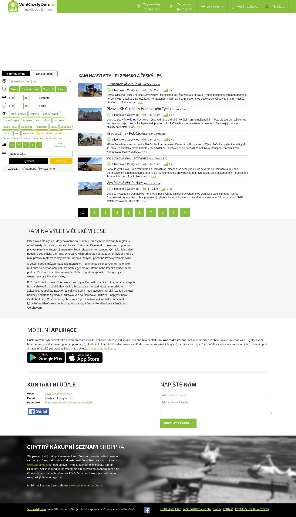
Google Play (79, 485)
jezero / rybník (51, 113)
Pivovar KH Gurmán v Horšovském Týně (147, 108)
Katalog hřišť (191, 509)
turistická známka (51, 133)
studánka (26, 126)
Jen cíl (61, 89)
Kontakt (228, 509)
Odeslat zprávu (176, 423)
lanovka (27, 120)
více (140, 102)
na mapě (30, 168)
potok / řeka (10, 126)
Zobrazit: (14, 168)
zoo (17, 133)
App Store (95, 485)
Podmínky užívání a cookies (252, 509)
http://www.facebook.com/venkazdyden (69, 402)
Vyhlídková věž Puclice (134, 183)
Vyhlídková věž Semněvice (137, 158)
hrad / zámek (18, 113)
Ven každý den (36, 509)
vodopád (66, 126)
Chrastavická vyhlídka (133, 84)
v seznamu (48, 168)
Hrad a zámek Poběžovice (136, 133)
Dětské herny (212, 6)
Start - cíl (48, 89)
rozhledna (41, 126)
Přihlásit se (274, 6)
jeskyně (34, 113)
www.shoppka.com (39, 464)
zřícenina (28, 133)
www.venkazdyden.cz (58, 394)
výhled (7, 133)
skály (54, 126)
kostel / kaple (11, 120)
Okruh (14, 89)
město (46, 120)
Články (217, 509)
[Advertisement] (148, 41)
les (37, 120)
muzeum (59, 120)
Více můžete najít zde (101, 348)
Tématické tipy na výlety (180, 7)
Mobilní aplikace (244, 6)
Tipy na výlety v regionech (148, 7)
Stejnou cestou (30, 89)
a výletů (205, 509)
